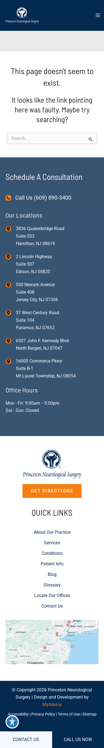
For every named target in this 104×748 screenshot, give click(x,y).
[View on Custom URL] (52, 641)
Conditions (52, 553)
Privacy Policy (43, 714)
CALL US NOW (78, 739)
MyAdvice (52, 704)
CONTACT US (26, 739)
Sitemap (89, 714)
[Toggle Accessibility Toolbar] (12, 722)
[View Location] (11, 228)
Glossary (52, 585)
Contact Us (52, 606)
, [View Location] (34, 264)
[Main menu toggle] (98, 15)
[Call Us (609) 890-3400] (38, 197)
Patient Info (52, 563)
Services (52, 542)
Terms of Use (69, 714)
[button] (52, 491)
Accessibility (18, 714)
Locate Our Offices (52, 595)
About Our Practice (52, 532)
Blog (52, 574)
